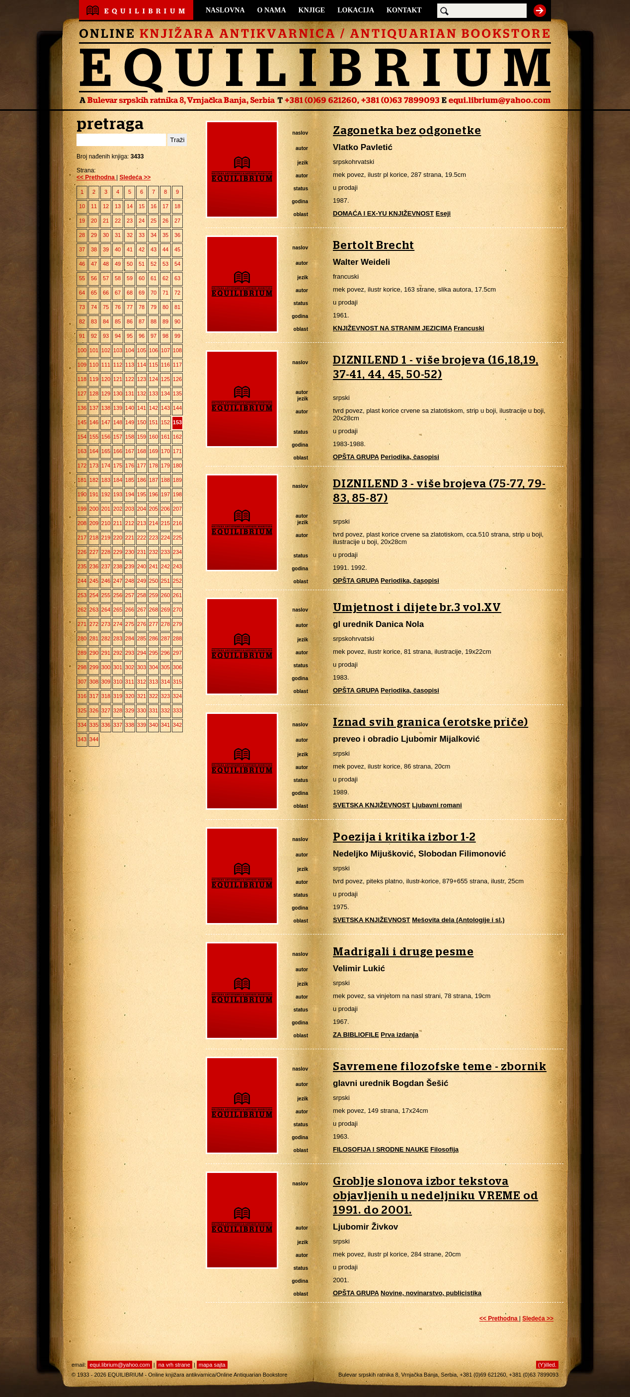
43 (154, 249)
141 (141, 408)
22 (118, 221)
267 (141, 610)
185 (129, 480)
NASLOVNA (225, 10)
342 (177, 725)
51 (142, 264)
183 (105, 480)
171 (177, 451)
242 (165, 566)
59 (130, 278)
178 (153, 465)
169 (153, 451)
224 (165, 538)
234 (177, 552)
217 (82, 538)
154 (82, 437)
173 (93, 465)
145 (82, 422)
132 (141, 393)
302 (129, 667)
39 (106, 249)
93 (106, 336)
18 (177, 206)
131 (129, 393)
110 (93, 365)
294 (141, 653)
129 (105, 393)
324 (177, 696)
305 (165, 667)
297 (177, 653)
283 (117, 638)
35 (165, 235)
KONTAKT (404, 10)
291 (105, 653)
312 (141, 682)
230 (129, 552)
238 (117, 566)
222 (141, 538)
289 (82, 653)
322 (153, 696)
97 (154, 336)
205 (153, 509)
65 (94, 293)
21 (106, 221)
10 (82, 206)
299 (93, 667)
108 (177, 350)
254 (93, 595)
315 (177, 682)
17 (165, 206)
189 (177, 480)
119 (93, 379)
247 (117, 581)
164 (93, 451)
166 (117, 451)
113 (129, 365)
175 (117, 465)
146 (93, 422)
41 (130, 249)
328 (117, 710)
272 (93, 624)
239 (129, 566)
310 (117, 682)
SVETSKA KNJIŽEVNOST (371, 805)
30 (106, 235)
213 (141, 523)
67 (118, 293)
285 (141, 638)
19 (82, 221)
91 (82, 336)
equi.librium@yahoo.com (119, 1365)
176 (129, 465)
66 (106, 293)
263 (93, 610)
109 (82, 365)
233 (165, 552)
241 (153, 566)
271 (82, 624)
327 (105, 710)
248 (129, 581)
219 (105, 538)
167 (129, 451)
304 (153, 667)
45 (177, 249)
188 (165, 480)
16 (154, 206)
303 (141, 667)
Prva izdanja (399, 1034)
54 (177, 264)
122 (129, 379)
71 (165, 293)
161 (165, 437)
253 (82, 595)
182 (93, 480)
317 (93, 696)
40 (118, 249)
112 (117, 365)
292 (117, 653)
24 (142, 221)
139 (117, 408)
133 (153, 393)
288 (177, 638)
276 (141, 624)
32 (130, 235)
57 (106, 278)
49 (118, 264)
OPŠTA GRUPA (356, 457)
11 (94, 206)
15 (142, 206)
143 (165, 408)
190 (82, 494)
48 (106, 264)
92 (94, 336)
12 (106, 206)
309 (105, 682)
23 (130, 221)
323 (165, 696)
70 (154, 293)
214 (153, 523)
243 (177, 566)
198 (177, 494)
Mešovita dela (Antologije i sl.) (458, 920)
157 (117, 437)
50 (130, 264)
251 (165, 581)
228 (105, 552)
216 (177, 523)
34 (154, 235)
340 (153, 725)
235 (82, 566)
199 (82, 509)
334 (82, 725)
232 (153, 552)
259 (153, 595)
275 (129, 624)
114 (141, 365)
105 (141, 350)
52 (154, 264)
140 (129, 408)
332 (165, 710)
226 (82, 552)
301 (117, 667)
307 (82, 682)
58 (118, 278)
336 (105, 725)
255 (105, 595)
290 (93, 653)
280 (82, 638)
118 (82, 379)
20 (94, 221)
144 (177, 408)
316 (82, 696)
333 (177, 710)
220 (117, 538)
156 (105, 437)
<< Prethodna (96, 177)
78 (142, 307)
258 (141, 595)
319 (117, 696)
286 (153, 638)
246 (105, 581)
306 (177, 667)
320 (129, 696)
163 (82, 451)
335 (93, 725)
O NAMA (271, 10)
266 (129, 610)
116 (165, 365)
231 (141, 552)
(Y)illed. (547, 1365)
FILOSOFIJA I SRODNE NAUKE (380, 1149)
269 (165, 610)
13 (118, 206)
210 (105, 523)
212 (129, 523)
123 (141, 379)
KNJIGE (312, 10)
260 (165, 595)
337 (117, 725)
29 (94, 235)
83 (94, 321)
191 (93, 494)
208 (82, 523)
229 (117, 552)
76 (118, 307)
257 (129, 595)
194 (129, 494)
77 (130, 307)
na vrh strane (174, 1365)
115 (153, 365)
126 (177, 379)
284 (129, 638)
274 (117, 624)
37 (82, 249)
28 (82, 235)
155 (93, 437)
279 (177, 624)
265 (117, 610)
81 (177, 307)
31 (118, 235)
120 (105, 379)
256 (117, 595)
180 (177, 465)
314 (165, 682)
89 (165, 321)
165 (105, 451)
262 (82, 610)
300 (105, 667)
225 (177, 538)
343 (82, 739)
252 (177, 581)
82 (82, 321)
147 (105, 422)
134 (165, 393)
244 (82, 581)
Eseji (443, 213)
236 (93, 566)
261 (177, 595)
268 (153, 610)
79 (154, 307)
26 (165, 221)
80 (165, 307)
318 (105, 696)
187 (153, 480)
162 (177, 437)
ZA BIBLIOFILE (356, 1034)
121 (117, 379)
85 (118, 321)
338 (129, 725)
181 (82, 480)
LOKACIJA (355, 10)
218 (93, 538)
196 (153, 494)
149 (129, 422)
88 (154, 321)
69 (142, 293)
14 (130, 206)
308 (93, 682)
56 (94, 278)
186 (141, 480)
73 (82, 307)
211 (117, 523)
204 (141, 509)
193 (117, 494)
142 (153, 408)
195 (141, 494)
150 (141, 422)
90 (177, 321)
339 (141, 725)
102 (105, 350)
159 (141, 437)
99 (177, 336)
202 (117, 509)
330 (141, 710)
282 (105, 638)
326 (93, 710)
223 (153, 538)
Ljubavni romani (437, 805)
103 (117, 350)
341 (165, 725)
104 (129, 350)
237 (105, 566)
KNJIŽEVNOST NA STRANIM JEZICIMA (392, 328)
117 (177, 365)
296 (165, 653)
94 (118, 336)
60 (142, 278)
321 (141, 696)
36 (177, 235)
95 (130, 336)
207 (177, 509)
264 (105, 610)
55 (82, 278)
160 (153, 437)
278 (165, 624)
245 (93, 581)
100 (82, 350)
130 (117, 393)
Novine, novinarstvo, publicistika (431, 1293)
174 (105, 465)
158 (129, 437)
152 (165, 422)
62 (165, 278)
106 (153, 350)
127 (82, 393)
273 (105, 624)
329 (129, 710)
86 (130, 321)
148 (117, 422)
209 (93, 523)
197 (165, 494)
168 (141, 451)
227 (93, 552)
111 (105, 365)
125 (165, 379)
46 (82, 264)
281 (93, 638)
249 (141, 581)
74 (94, 307)
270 (177, 610)
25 (154, 221)
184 (117, 480)
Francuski (469, 328)
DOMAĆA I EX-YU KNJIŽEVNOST (383, 213)
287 (165, 638)
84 (106, 321)
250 (153, 581)
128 (93, 393)
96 (142, 336)
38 (94, 249)
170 (165, 451)
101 (93, 350)
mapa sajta (212, 1365)
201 (105, 509)
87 (142, 321)
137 (93, 408)
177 (141, 465)
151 (153, 422)
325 (82, 710)
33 (142, 235)
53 (165, 264)
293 (129, 653)
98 (165, 336)
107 (165, 350)
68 (130, 293)
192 (105, 494)
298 (82, 667)
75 (106, 307)
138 (105, 408)
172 (82, 465)
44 (165, 249)
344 (93, 739)
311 (129, 682)
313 (153, 682)
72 (177, 293)
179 (165, 465)
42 (142, 249)
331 (153, 710)
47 (94, 264)
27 (177, 221)
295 (153, 653)
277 (153, 624)
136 (82, 408)
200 (93, 509)
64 (82, 293)
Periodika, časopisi (410, 457)
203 (129, 509)
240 (141, 566)
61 (154, 278)
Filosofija (444, 1149)
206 (165, 509)
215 (165, 523)
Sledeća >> (135, 177)
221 (129, 538)
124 (153, 379)
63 (177, 278)
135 (177, 393)
